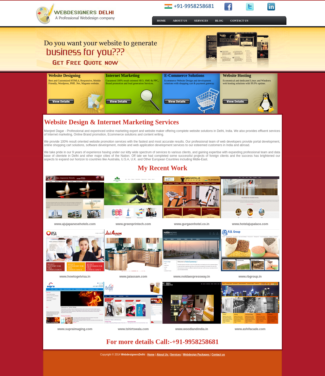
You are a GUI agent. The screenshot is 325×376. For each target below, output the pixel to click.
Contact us (218, 354)
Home (150, 354)
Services (175, 354)
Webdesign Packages (196, 354)
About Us (163, 354)
